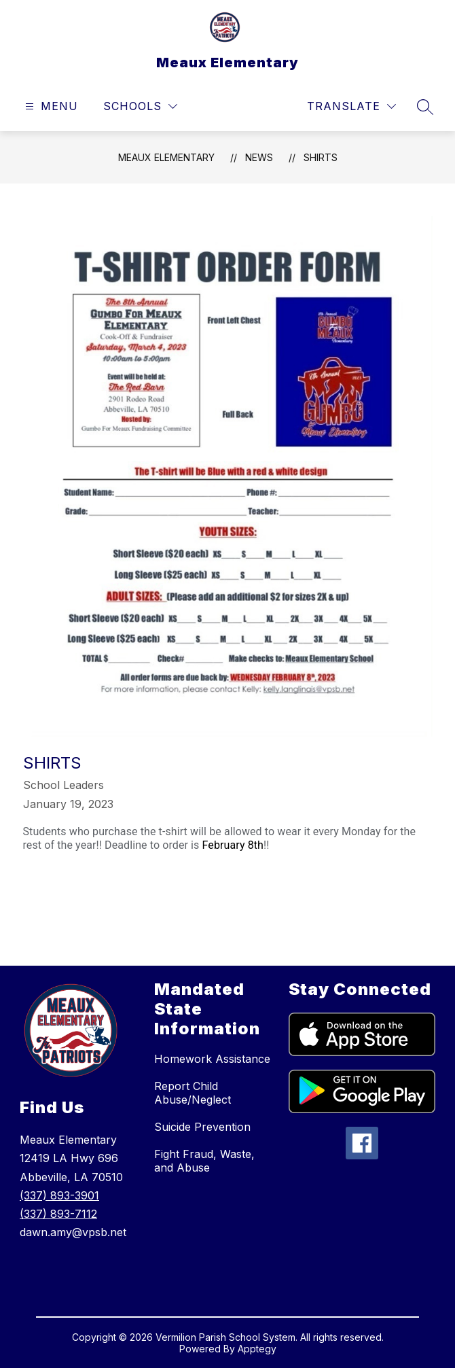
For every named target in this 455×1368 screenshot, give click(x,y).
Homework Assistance (212, 1059)
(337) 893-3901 (59, 1195)
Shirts (321, 157)
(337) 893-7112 (58, 1214)
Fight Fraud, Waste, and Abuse (204, 1160)
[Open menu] (50, 106)
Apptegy (257, 1348)
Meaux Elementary (166, 157)
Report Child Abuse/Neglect (192, 1092)
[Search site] (425, 107)
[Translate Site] (351, 106)
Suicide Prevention (202, 1127)
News (259, 157)
